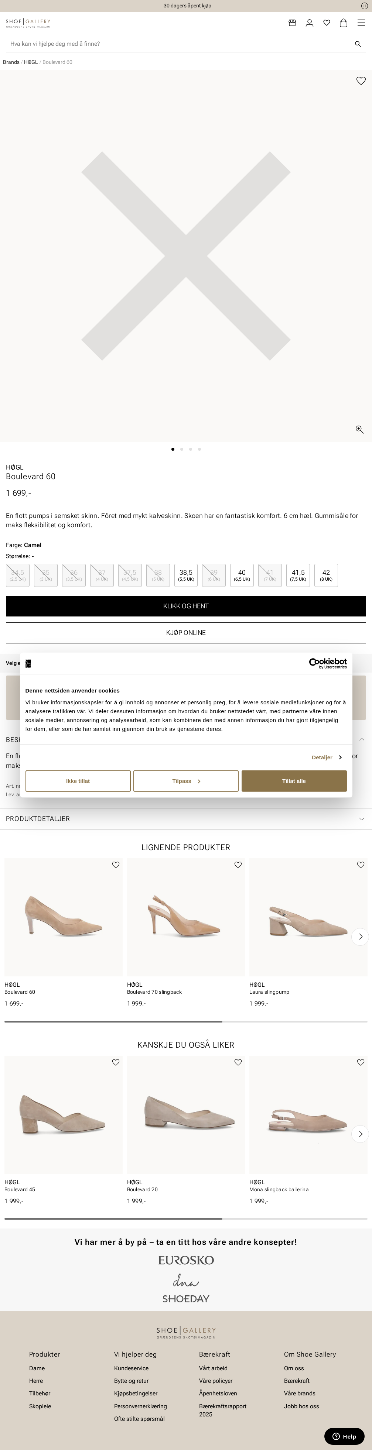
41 (270, 575)
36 (74, 575)
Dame (37, 1368)
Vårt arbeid (213, 1368)
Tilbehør (39, 1393)
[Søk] (358, 44)
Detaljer (322, 757)
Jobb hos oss (301, 1406)
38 (158, 575)
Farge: (23, 545)
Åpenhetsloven (218, 1393)
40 (242, 575)
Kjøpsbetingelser (135, 1393)
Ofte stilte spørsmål (139, 1419)
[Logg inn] (309, 23)
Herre (36, 1380)
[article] (63, 929)
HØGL (31, 62)
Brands (11, 62)
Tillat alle (294, 780)
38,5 (186, 575)
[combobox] (180, 44)
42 (326, 575)
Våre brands (299, 1393)
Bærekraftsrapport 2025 (222, 1410)
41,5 (298, 575)
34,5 (18, 575)
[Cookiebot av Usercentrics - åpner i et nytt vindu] (314, 663)
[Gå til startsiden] (28, 23)
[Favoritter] (326, 23)
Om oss (294, 1368)
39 (214, 575)
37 (102, 575)
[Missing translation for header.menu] (361, 23)
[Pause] (365, 6)
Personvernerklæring (140, 1406)
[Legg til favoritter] (361, 81)
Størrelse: (18, 556)
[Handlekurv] (343, 23)
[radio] (18, 575)
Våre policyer (215, 1380)
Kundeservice (131, 1368)
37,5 (130, 575)
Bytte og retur (131, 1380)
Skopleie (40, 1406)
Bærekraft (297, 1380)
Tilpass (186, 780)
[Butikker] (292, 23)
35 (46, 575)
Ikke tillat (78, 780)
